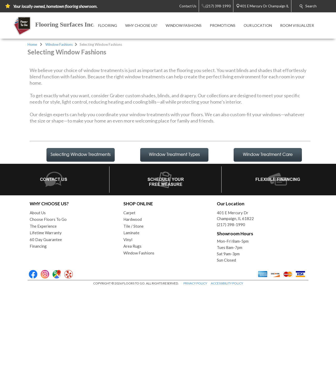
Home (32, 44)
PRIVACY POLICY (195, 367)
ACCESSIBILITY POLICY (227, 367)
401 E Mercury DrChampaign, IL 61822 (235, 299)
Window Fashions (59, 44)
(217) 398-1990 (231, 307)
